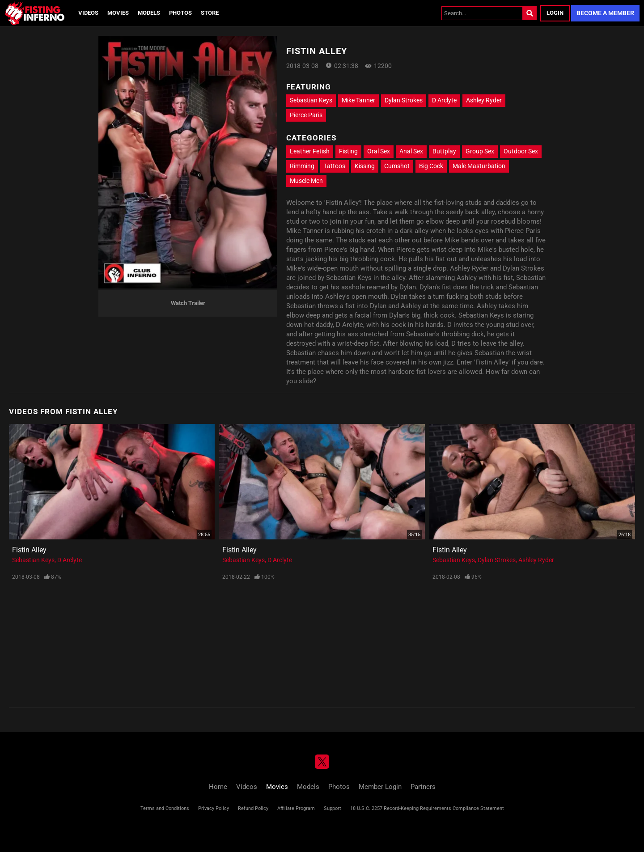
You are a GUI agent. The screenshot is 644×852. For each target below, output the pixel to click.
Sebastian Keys (311, 100)
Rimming (302, 166)
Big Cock (431, 166)
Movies (118, 12)
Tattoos (334, 166)
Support (332, 808)
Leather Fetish (310, 151)
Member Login (380, 787)
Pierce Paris (306, 115)
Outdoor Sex (521, 151)
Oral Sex (378, 151)
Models (149, 12)
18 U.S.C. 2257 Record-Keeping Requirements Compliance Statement (427, 808)
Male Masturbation (479, 166)
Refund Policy (253, 808)
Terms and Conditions (164, 808)
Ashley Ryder (484, 100)
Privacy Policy (213, 808)
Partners (423, 787)
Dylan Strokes (404, 100)
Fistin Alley (29, 550)
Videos (88, 12)
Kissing (365, 166)
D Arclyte (444, 100)
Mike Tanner (358, 100)
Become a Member (605, 13)
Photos (180, 12)
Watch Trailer (188, 303)
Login (555, 12)
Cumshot (397, 166)
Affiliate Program (296, 808)
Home (218, 787)
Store (210, 12)
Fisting (348, 151)
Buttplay (444, 151)
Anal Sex (411, 151)
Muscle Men (306, 180)
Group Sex (480, 151)
